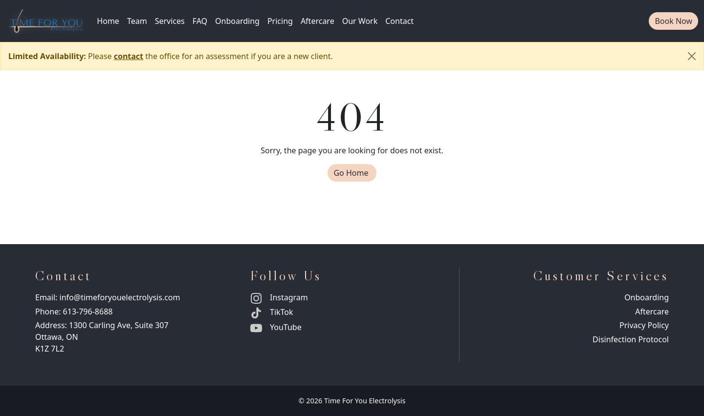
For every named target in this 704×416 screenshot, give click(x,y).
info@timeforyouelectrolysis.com (120, 297)
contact (128, 56)
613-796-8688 (88, 311)
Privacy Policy (644, 325)
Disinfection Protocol (631, 339)
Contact (399, 21)
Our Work (360, 21)
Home (108, 21)
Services (170, 21)
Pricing (280, 21)
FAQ (200, 21)
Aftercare (317, 21)
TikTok (271, 312)
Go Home (354, 172)
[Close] (692, 56)
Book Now (673, 21)
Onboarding (237, 21)
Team (137, 21)
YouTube (276, 327)
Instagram (279, 297)
